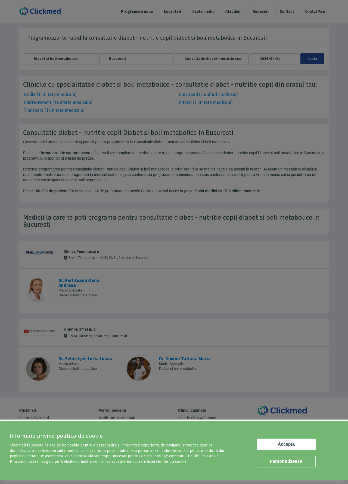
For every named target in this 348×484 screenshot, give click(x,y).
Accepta (286, 444)
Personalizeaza (286, 461)
